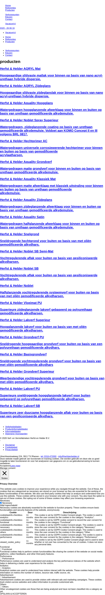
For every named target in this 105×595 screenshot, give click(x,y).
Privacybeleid (11, 450)
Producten (10, 10)
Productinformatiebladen (16, 429)
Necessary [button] (5, 501)
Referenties (10, 8)
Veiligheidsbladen (13, 427)
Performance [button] (6, 556)
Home (8, 5)
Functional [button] (5, 547)
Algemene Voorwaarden (16, 434)
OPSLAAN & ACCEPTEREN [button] (13, 594)
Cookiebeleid (11, 447)
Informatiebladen (13, 431)
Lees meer (15, 466)
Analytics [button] (4, 566)
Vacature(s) (10, 24)
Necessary (7, 503)
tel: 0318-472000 (48, 456)
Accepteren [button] (5, 466)
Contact (8, 19)
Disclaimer (10, 445)
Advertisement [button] (6, 575)
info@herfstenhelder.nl (68, 456)
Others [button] (3, 584)
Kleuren (8, 17)
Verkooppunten (12, 15)
